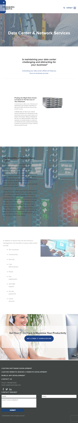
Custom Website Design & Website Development (24, 372)
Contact (69, 8)
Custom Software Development (17, 368)
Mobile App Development (13, 376)
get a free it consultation (39, 338)
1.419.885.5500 (71, 2)
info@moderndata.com (13, 385)
